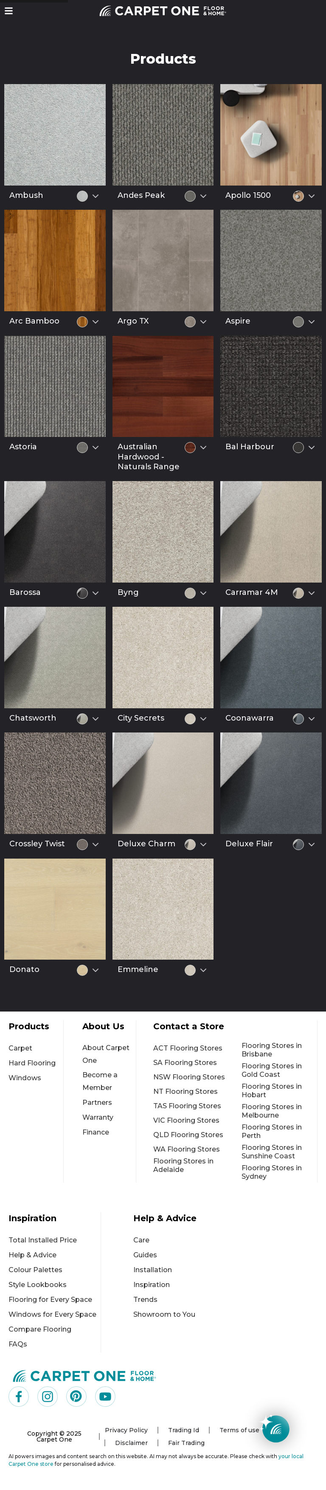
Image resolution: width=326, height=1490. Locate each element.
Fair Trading (186, 1443)
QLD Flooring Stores (188, 1135)
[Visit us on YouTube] (105, 1396)
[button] (8, 10)
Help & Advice (32, 1255)
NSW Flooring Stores (189, 1077)
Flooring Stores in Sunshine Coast (272, 1152)
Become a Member (100, 1081)
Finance (95, 1132)
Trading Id (183, 1430)
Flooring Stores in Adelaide (183, 1165)
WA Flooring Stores (186, 1149)
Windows (24, 1078)
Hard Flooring (32, 1063)
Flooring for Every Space (50, 1300)
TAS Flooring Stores (187, 1106)
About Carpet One (105, 1054)
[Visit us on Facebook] (18, 1396)
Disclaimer (131, 1443)
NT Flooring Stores (185, 1091)
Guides (145, 1255)
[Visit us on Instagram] (47, 1396)
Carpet (20, 1048)
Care (141, 1240)
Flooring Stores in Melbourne (272, 1111)
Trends (145, 1300)
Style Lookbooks (37, 1285)
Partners (97, 1102)
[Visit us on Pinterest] (76, 1396)
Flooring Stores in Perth (272, 1131)
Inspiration (151, 1285)
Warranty (97, 1117)
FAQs (17, 1344)
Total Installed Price (42, 1240)
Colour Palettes (35, 1270)
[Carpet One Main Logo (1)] (85, 1376)
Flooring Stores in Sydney (272, 1172)
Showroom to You (164, 1314)
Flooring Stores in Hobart (272, 1090)
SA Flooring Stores (185, 1063)
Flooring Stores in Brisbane (272, 1050)
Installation (152, 1270)
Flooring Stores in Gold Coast (272, 1070)
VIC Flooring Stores (186, 1120)
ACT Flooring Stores (187, 1048)
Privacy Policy (126, 1430)
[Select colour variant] (95, 196)
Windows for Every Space (52, 1314)
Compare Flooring (39, 1329)
